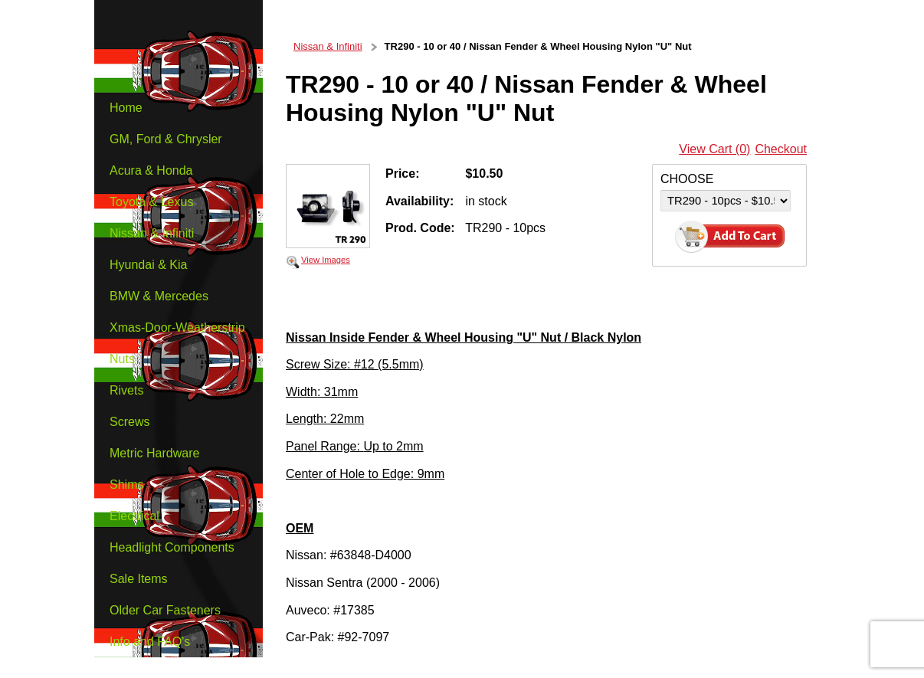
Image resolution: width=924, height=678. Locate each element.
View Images (325, 259)
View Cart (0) (714, 149)
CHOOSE (686, 178)
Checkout (781, 149)
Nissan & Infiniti (327, 46)
